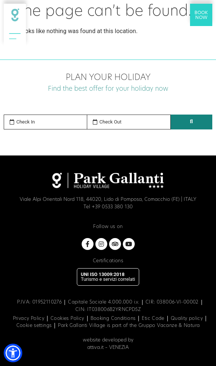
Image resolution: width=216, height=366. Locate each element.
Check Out (110, 121)
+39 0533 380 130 (112, 207)
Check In (25, 121)
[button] (13, 353)
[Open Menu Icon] (15, 36)
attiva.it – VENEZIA (108, 347)
